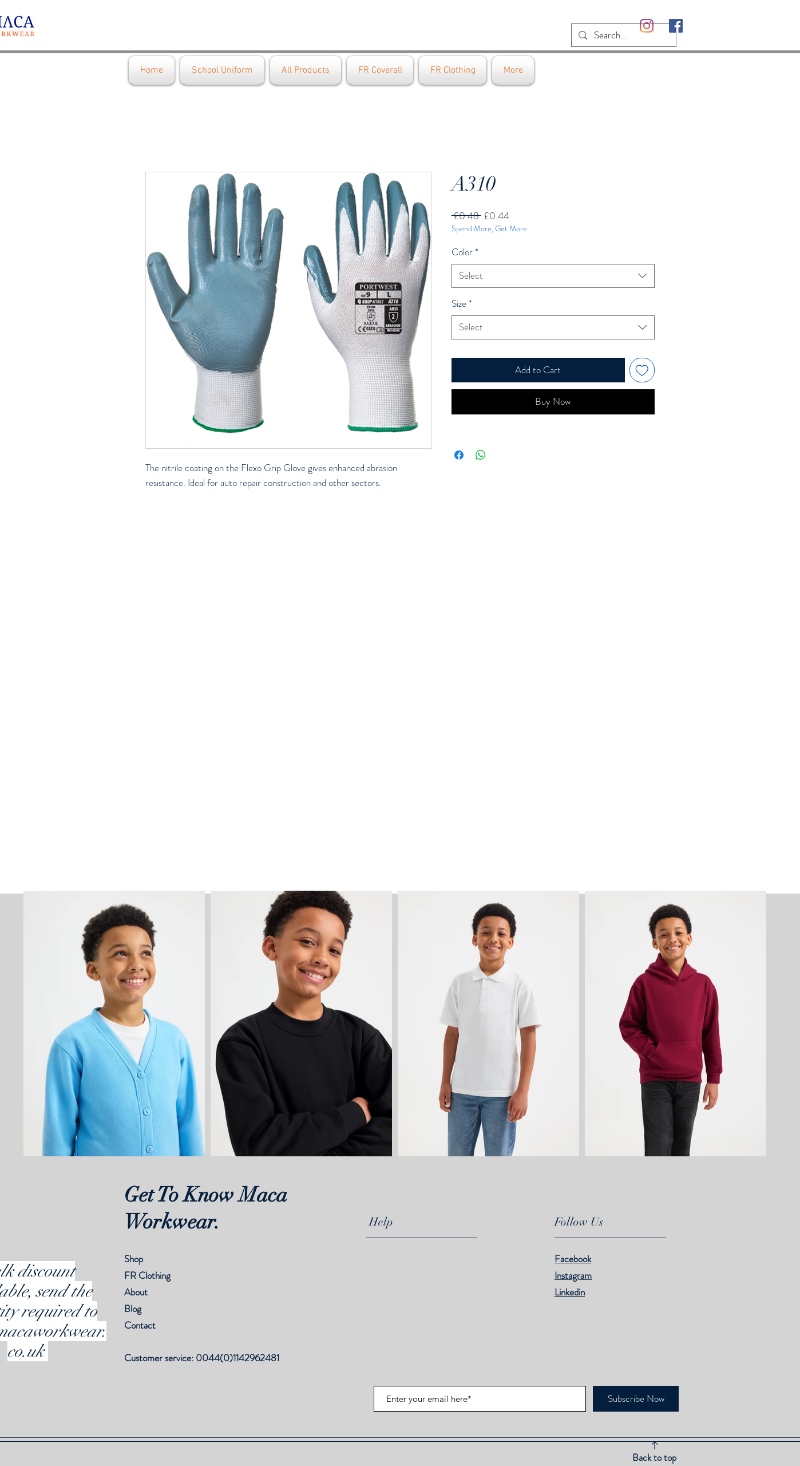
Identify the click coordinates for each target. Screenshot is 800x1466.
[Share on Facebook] (459, 455)
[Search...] (623, 35)
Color (465, 252)
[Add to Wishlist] (642, 370)
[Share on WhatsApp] (481, 455)
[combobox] (553, 276)
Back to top (654, 1457)
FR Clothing (147, 1275)
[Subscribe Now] (636, 1399)
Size (462, 303)
